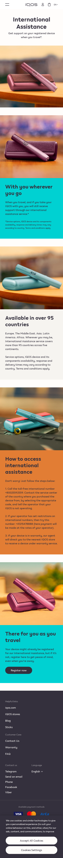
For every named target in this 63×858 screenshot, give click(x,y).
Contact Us (12, 741)
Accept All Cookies (31, 843)
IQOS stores (12, 714)
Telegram (10, 771)
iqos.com (10, 707)
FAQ (7, 754)
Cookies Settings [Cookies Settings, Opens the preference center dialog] (31, 852)
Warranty (11, 747)
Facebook (11, 787)
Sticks (9, 727)
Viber (8, 792)
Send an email (13, 776)
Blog (8, 720)
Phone (9, 782)
